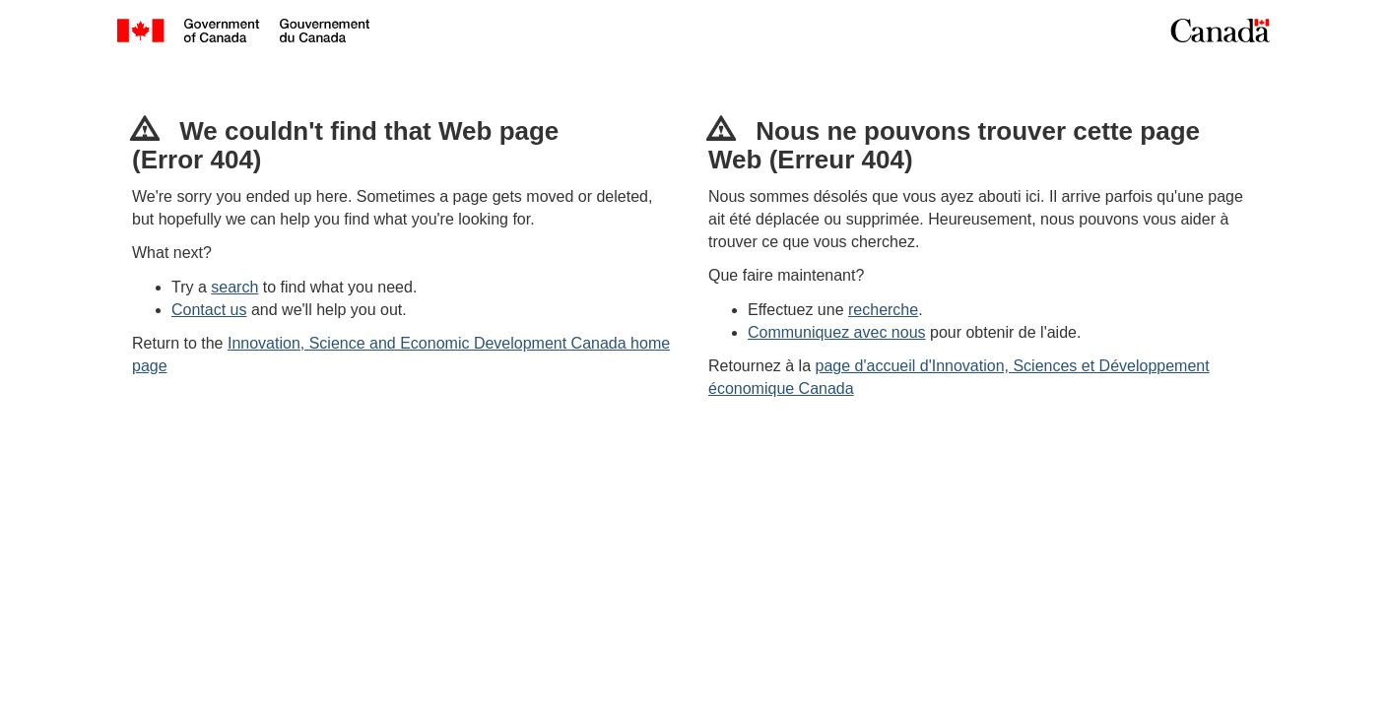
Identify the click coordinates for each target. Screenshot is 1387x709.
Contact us (208, 309)
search (234, 287)
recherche (883, 309)
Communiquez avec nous (837, 332)
